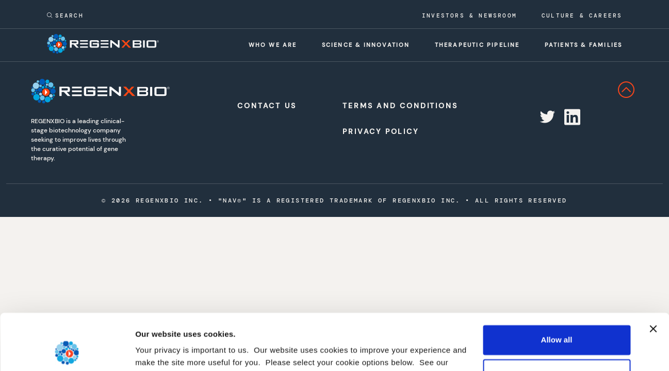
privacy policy (162, 322)
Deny (556, 320)
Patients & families (584, 44)
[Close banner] (653, 276)
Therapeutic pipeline (477, 44)
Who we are (273, 44)
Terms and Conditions (390, 105)
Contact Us (266, 105)
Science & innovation (366, 44)
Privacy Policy (380, 131)
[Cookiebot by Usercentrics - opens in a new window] (67, 351)
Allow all (557, 287)
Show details (159, 350)
